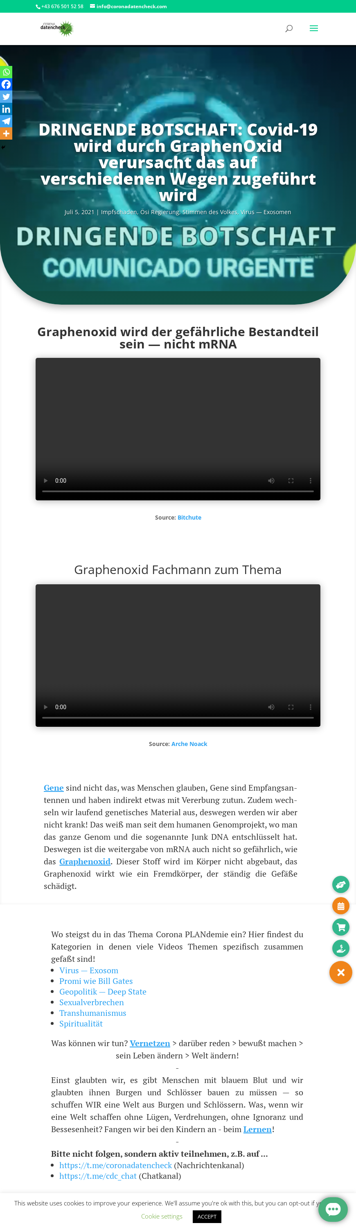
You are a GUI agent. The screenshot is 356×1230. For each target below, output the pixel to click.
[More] (6, 133)
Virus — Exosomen (266, 212)
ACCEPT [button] (207, 1216)
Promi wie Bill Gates (96, 980)
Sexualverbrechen (91, 1002)
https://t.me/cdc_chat (98, 1175)
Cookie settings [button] (162, 1216)
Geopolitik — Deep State (102, 991)
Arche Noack (189, 744)
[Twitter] (6, 96)
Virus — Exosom (88, 970)
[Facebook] (6, 84)
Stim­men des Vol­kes (210, 212)
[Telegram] (6, 121)
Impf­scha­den (119, 212)
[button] (340, 972)
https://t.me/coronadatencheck (115, 1165)
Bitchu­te (189, 517)
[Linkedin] (6, 109)
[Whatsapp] (6, 72)
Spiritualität (81, 1023)
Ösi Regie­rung (159, 212)
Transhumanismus (92, 1012)
